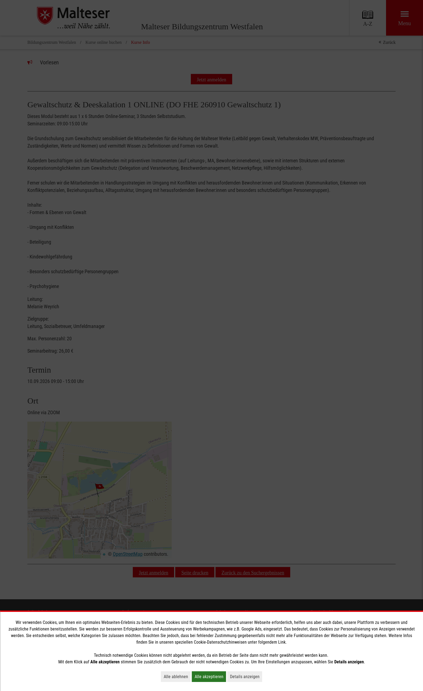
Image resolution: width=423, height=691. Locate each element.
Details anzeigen (246, 676)
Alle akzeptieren (210, 676)
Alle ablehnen (177, 676)
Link (282, 642)
